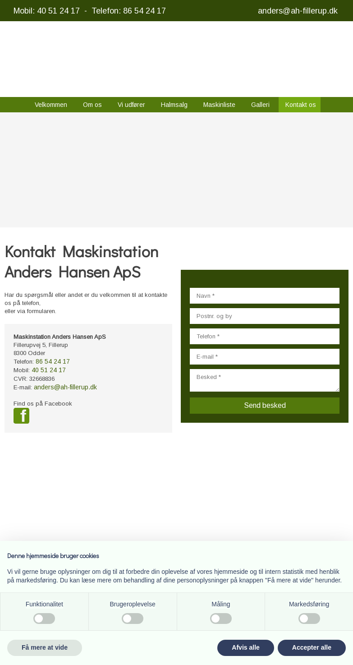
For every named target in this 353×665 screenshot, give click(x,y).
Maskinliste (219, 104)
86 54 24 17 (53, 361)
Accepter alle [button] (311, 647)
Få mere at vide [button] (45, 647)
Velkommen (51, 104)
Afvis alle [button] (245, 647)
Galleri (260, 104)
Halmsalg (174, 104)
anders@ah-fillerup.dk (298, 10)
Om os (92, 104)
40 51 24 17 (49, 370)
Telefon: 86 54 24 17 (129, 10)
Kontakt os (300, 104)
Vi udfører (131, 104)
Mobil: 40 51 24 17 (47, 10)
